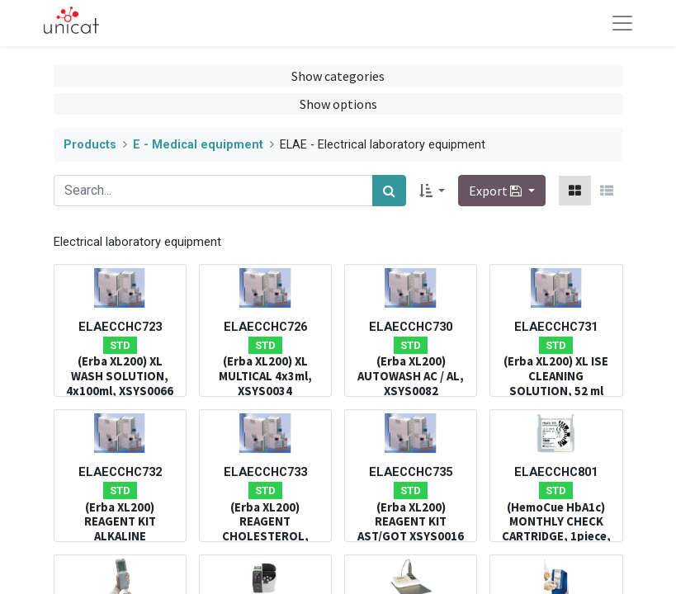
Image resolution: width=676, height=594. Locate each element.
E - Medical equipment (198, 145)
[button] (432, 190)
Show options (338, 104)
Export (496, 190)
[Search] (389, 190)
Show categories (338, 76)
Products (90, 145)
